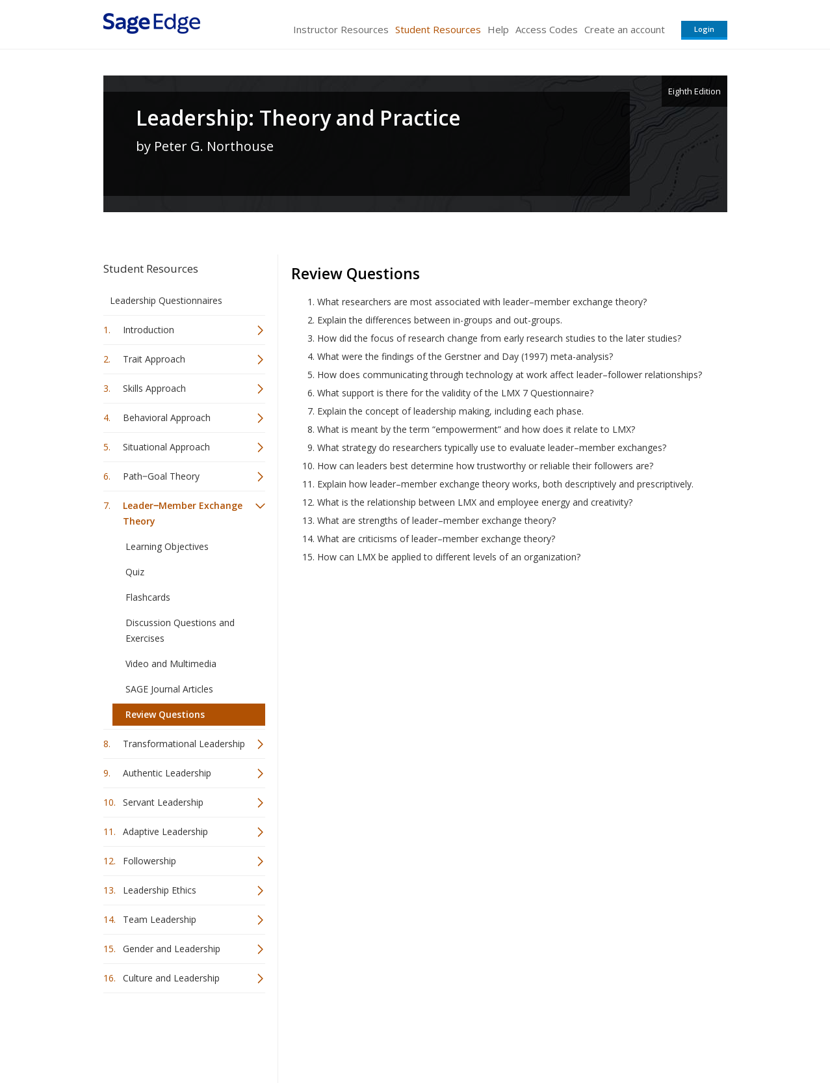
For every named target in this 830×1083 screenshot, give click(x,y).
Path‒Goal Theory (161, 476)
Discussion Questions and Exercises (180, 630)
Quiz (134, 572)
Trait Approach (154, 359)
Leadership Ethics (159, 890)
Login (704, 29)
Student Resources (438, 29)
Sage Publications (177, 1034)
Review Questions (165, 714)
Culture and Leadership (171, 978)
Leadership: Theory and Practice (298, 118)
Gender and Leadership (171, 948)
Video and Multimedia (170, 663)
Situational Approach (166, 447)
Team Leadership (159, 919)
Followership (149, 861)
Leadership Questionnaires (166, 300)
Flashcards (147, 597)
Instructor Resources (341, 29)
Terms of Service (489, 1034)
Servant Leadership (163, 802)
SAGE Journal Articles (169, 689)
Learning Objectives (167, 546)
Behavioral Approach (167, 417)
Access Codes (546, 29)
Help (498, 29)
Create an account (624, 29)
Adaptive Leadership (165, 831)
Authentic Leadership (167, 773)
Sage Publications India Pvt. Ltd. (292, 1034)
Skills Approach (154, 388)
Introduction (148, 329)
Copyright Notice (569, 1034)
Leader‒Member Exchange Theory (182, 513)
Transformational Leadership (184, 743)
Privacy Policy (641, 1034)
